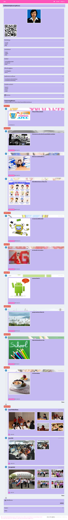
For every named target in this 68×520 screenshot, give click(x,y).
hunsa (6, 90)
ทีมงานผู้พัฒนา (52, 517)
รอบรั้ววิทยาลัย (11, 175)
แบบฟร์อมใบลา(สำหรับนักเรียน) (11, 79)
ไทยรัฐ (6, 52)
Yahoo (6, 44)
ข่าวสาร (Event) (11, 150)
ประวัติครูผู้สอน (8, 71)
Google (6, 43)
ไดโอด (6, 64)
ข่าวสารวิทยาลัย (11, 241)
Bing (6, 45)
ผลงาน (6, 72)
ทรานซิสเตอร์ (7, 63)
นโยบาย (48, 517)
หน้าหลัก (57, 1)
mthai (6, 91)
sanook (6, 88)
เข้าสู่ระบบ (63, 1)
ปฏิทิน (4, 1)
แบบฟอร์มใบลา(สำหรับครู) (10, 80)
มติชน (6, 55)
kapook (6, 87)
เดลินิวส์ (6, 53)
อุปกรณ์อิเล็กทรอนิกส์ (9, 61)
